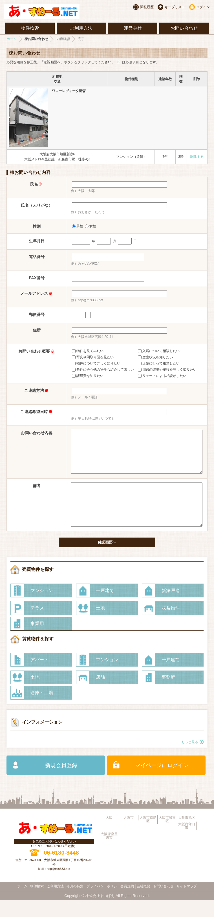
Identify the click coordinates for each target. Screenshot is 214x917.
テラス (37, 625)
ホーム (11, 39)
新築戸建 (171, 607)
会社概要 (143, 903)
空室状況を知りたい (155, 357)
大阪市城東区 (167, 836)
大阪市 (128, 835)
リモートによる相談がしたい (162, 376)
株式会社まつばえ (99, 913)
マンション (41, 607)
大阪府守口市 (186, 842)
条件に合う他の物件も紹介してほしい (103, 370)
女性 (90, 226)
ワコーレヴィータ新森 (69, 91)
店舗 (100, 694)
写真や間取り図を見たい (93, 357)
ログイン (203, 7)
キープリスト (175, 7)
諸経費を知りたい (87, 376)
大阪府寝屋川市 (109, 852)
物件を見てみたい (87, 351)
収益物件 (171, 625)
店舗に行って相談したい (159, 363)
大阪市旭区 (186, 835)
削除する (197, 157)
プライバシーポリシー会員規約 (110, 903)
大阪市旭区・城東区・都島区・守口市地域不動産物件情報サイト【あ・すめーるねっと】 (47, 11)
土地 (100, 625)
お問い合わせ (184, 28)
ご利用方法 (81, 28)
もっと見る (189, 759)
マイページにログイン (162, 782)
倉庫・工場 (41, 709)
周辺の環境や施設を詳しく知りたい (167, 370)
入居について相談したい (159, 351)
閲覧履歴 (147, 7)
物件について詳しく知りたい (96, 363)
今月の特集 (75, 903)
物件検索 (30, 28)
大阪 (109, 835)
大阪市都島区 (148, 836)
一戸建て (105, 607)
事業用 (37, 640)
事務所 (168, 694)
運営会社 (133, 28)
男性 (77, 226)
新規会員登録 (61, 782)
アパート (39, 676)
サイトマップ (187, 903)
